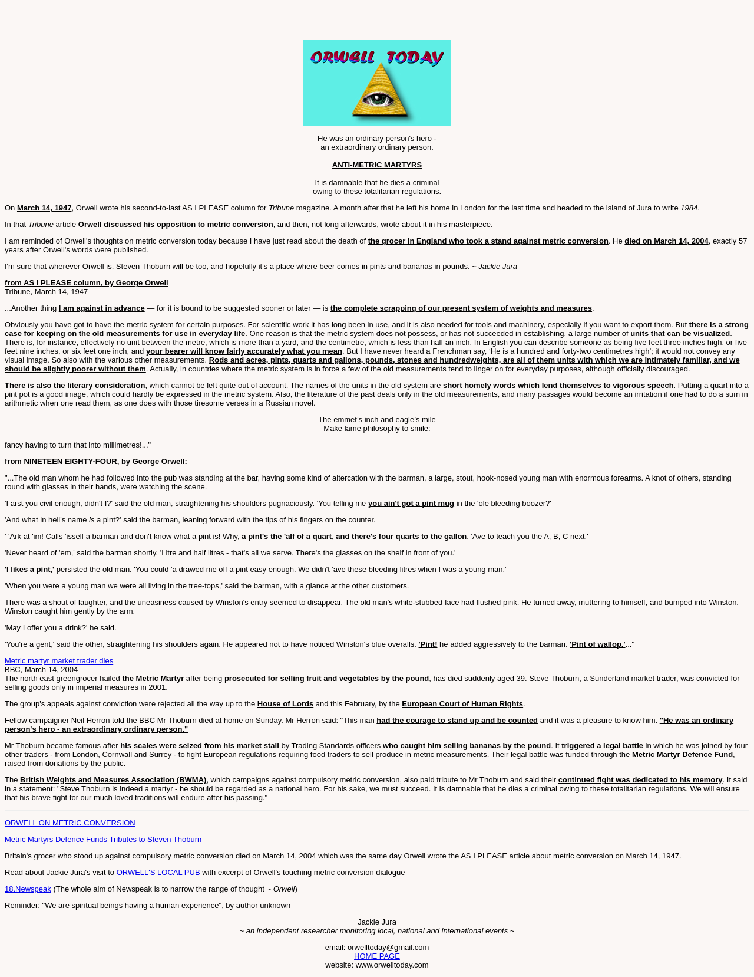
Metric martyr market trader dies (59, 660)
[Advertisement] (142, 22)
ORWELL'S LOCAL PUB (158, 872)
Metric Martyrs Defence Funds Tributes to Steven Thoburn (103, 839)
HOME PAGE (377, 956)
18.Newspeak (28, 888)
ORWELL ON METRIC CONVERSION (70, 822)
